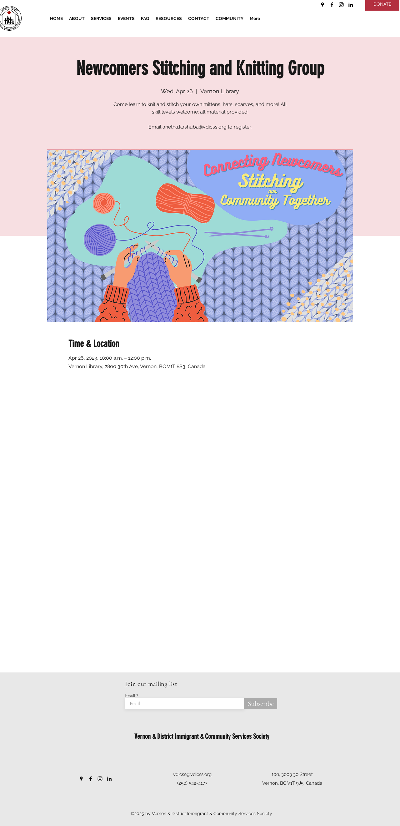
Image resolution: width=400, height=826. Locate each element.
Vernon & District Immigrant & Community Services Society (201, 736)
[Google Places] (322, 5)
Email (130, 696)
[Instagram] (341, 5)
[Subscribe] (260, 703)
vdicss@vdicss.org (192, 774)
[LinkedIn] (351, 5)
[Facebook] (332, 5)
